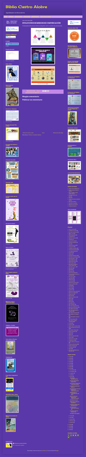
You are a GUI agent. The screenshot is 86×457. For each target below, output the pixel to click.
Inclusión (71, 281)
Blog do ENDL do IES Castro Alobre (73, 193)
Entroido (71, 268)
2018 (70, 424)
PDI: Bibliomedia (36, 92)
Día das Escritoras (72, 261)
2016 (70, 427)
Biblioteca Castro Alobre (20, 443)
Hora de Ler (71, 276)
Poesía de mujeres (72, 206)
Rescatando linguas (73, 330)
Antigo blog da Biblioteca (74, 188)
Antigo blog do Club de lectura (73, 191)
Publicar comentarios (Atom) (35, 134)
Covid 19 (70, 252)
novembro (72, 371)
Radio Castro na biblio (73, 326)
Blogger (57, 450)
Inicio (6, 16)
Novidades (71, 302)
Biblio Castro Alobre (26, 6)
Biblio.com (71, 233)
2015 (70, 429)
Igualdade (71, 278)
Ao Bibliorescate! (72, 230)
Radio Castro (27, 16)
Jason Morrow (44, 450)
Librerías (71, 286)
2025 (70, 358)
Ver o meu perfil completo (18, 445)
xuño (71, 376)
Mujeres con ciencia (73, 204)
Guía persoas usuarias (46, 16)
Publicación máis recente (28, 132)
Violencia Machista (73, 344)
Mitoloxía (71, 295)
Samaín (70, 332)
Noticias (70, 301)
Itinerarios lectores (73, 282)
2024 (70, 359)
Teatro (70, 334)
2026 (70, 356)
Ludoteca (71, 289)
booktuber (71, 236)
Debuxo (70, 254)
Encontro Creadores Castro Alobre (73, 265)
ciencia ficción (72, 240)
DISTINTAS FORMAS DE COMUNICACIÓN (75, 384)
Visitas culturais (72, 345)
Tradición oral (72, 340)
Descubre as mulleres (73, 257)
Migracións (71, 294)
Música (70, 298)
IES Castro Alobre (72, 201)
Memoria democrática (73, 291)
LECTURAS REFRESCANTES (74, 378)
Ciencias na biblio (72, 242)
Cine (70, 243)
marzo (71, 419)
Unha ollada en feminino (74, 341)
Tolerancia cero (72, 338)
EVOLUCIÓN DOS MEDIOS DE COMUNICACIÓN (74, 397)
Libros (70, 288)
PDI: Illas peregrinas (73, 312)
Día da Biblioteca (72, 259)
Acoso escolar (72, 229)
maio (71, 415)
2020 (70, 366)
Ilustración (71, 279)
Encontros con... (72, 266)
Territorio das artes (73, 335)
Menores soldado (72, 292)
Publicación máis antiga (58, 132)
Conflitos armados (73, 248)
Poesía (70, 323)
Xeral (70, 348)
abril (71, 417)
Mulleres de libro (72, 297)
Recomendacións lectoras (74, 327)
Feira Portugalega (72, 272)
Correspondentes (72, 251)
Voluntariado (71, 347)
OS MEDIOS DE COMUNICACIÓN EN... (74, 408)
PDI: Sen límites (72, 319)
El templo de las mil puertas (73, 196)
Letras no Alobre (72, 283)
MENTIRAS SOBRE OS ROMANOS (74, 402)
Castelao (70, 239)
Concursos (71, 246)
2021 (70, 365)
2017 (70, 426)
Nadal (70, 300)
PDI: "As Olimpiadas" (73, 305)
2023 (70, 361)
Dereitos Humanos (73, 255)
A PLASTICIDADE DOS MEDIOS (74, 387)
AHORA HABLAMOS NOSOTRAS (74, 381)
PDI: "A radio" (71, 304)
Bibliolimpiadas (35, 16)
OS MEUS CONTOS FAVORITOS (74, 411)
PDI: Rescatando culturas (74, 316)
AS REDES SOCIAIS (74, 400)
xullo (71, 374)
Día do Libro (71, 262)
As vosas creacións (29, 92)
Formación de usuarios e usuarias (74, 275)
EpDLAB (70, 197)
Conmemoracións (73, 249)
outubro (72, 373)
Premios (70, 324)
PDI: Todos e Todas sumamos (73, 321)
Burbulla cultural (72, 238)
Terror (70, 337)
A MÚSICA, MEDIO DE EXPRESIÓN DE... (74, 405)
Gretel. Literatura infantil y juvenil (74, 200)
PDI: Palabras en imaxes (74, 314)
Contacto (11, 16)
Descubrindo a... (72, 258)
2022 (70, 363)
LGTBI (70, 285)
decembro (72, 369)
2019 (70, 368)
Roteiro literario (72, 331)
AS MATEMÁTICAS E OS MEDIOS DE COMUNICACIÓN (75, 389)
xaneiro (72, 422)
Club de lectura (18, 16)
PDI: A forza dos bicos (73, 307)
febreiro (72, 420)
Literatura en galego (73, 203)
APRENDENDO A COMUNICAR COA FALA (74, 393)
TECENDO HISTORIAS (74, 413)
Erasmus (70, 271)
